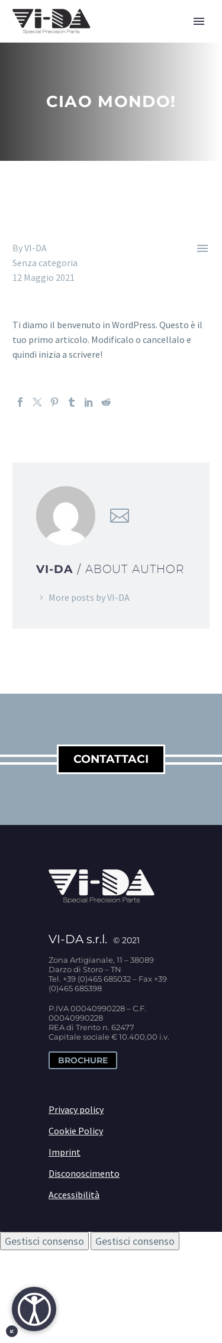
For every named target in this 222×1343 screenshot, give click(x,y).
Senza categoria (45, 262)
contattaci (111, 759)
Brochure (83, 1060)
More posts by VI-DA (89, 597)
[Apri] (34, 1309)
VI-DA (35, 248)
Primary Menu (199, 21)
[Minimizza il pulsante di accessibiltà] (12, 1331)
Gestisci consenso (44, 1241)
